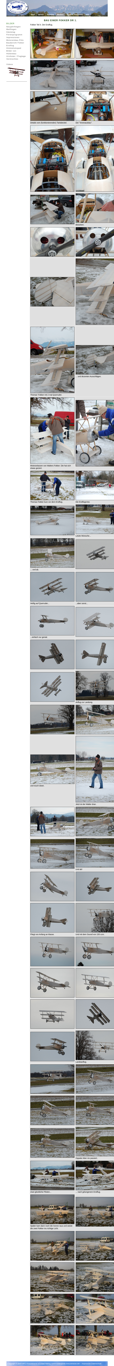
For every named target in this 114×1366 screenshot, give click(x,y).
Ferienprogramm (14, 35)
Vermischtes (12, 59)
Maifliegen (11, 29)
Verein (41, 14)
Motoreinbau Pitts (15, 40)
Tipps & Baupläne (75, 14)
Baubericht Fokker (15, 43)
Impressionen (13, 37)
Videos (9, 64)
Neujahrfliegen (13, 27)
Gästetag (10, 32)
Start (33, 14)
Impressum (86, 1364)
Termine (50, 14)
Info (87, 14)
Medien (60, 14)
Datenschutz (96, 1364)
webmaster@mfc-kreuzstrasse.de (65, 1364)
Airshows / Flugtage (16, 56)
